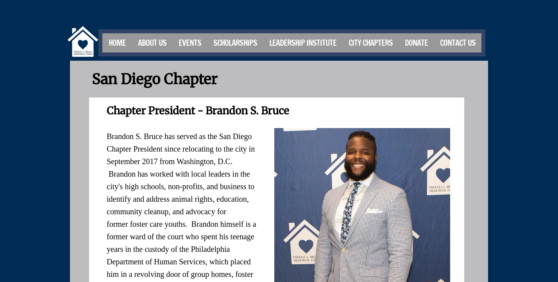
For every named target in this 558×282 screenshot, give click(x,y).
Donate (416, 43)
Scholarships (235, 43)
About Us (152, 43)
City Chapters (371, 43)
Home (117, 43)
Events (190, 43)
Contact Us (458, 43)
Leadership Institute (302, 43)
